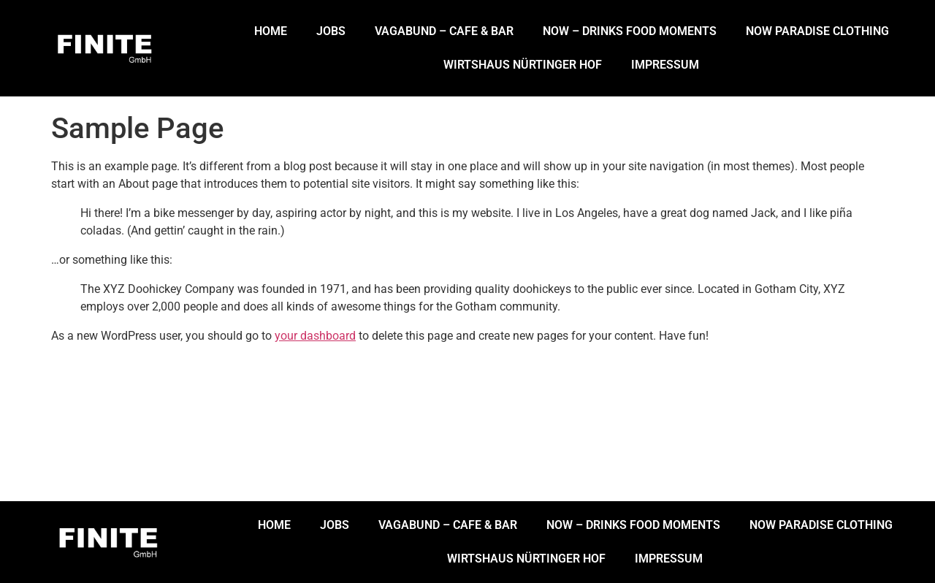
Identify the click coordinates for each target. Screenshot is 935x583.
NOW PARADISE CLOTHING (817, 31)
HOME (270, 31)
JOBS (331, 31)
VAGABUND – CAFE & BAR (444, 31)
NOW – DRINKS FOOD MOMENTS (630, 31)
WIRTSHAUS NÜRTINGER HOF (522, 65)
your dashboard (315, 336)
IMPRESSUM (665, 65)
